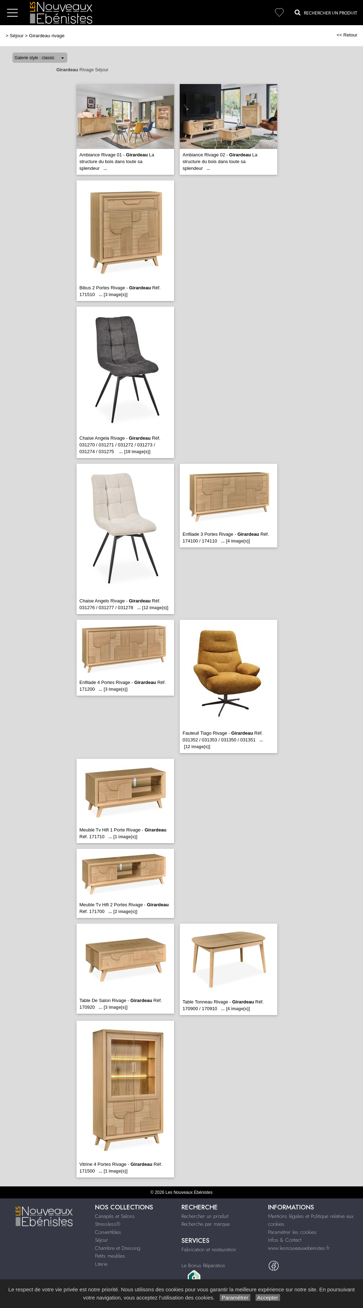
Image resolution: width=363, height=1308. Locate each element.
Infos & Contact (284, 1240)
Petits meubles (110, 1256)
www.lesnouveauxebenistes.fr (299, 1248)
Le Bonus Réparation (203, 1265)
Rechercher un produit (205, 1216)
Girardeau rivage (47, 35)
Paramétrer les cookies (292, 1232)
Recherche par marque (206, 1224)
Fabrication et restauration (209, 1249)
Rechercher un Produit (326, 12)
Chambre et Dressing (117, 1248)
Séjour (17, 35)
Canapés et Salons (115, 1216)
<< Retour (346, 35)
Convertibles (108, 1232)
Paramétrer (235, 1298)
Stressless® (107, 1224)
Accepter (268, 1298)
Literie (101, 1264)
